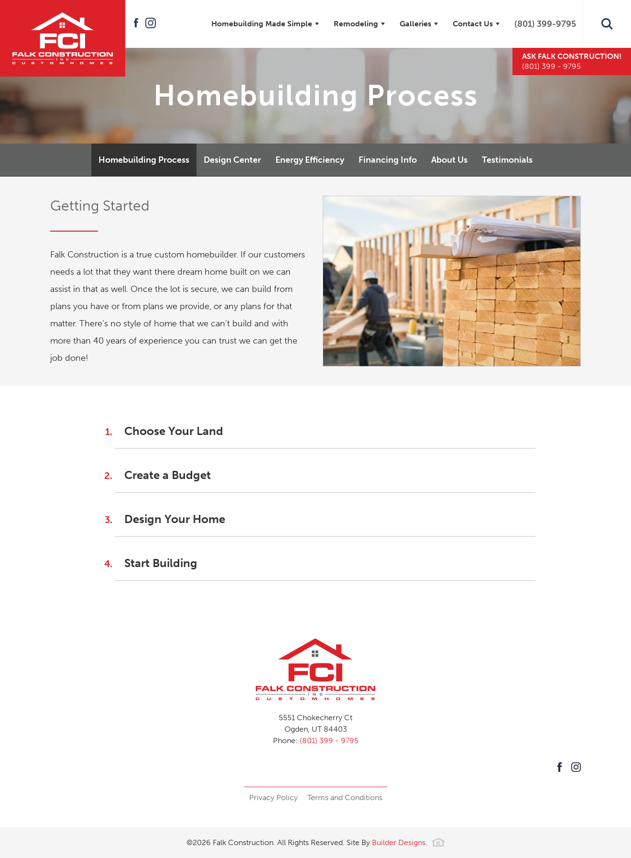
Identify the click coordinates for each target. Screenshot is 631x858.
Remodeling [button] (356, 23)
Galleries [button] (415, 23)
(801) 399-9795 (545, 24)
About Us (449, 160)
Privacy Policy (273, 797)
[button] (607, 24)
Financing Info (388, 160)
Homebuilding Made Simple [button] (261, 23)
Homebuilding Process (143, 160)
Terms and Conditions (344, 797)
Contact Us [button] (473, 23)
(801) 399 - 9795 (329, 740)
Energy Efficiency (309, 160)
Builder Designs (398, 842)
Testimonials (507, 160)
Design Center (232, 160)
